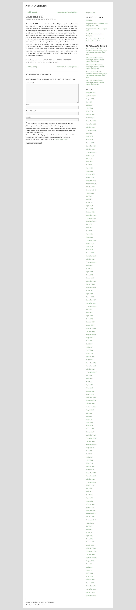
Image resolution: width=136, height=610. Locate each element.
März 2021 (89, 237)
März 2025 (89, 111)
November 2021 (91, 218)
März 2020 (89, 250)
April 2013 (89, 460)
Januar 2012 (90, 507)
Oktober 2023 (90, 149)
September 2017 (91, 306)
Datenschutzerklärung (61, 139)
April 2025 (89, 108)
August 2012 (90, 485)
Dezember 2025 (91, 92)
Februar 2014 (90, 429)
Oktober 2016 (90, 331)
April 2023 (89, 168)
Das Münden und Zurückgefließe (68, 12)
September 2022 (91, 190)
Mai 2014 (89, 419)
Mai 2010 (89, 570)
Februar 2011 (90, 542)
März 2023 (89, 171)
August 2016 (90, 338)
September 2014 (91, 407)
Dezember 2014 (91, 397)
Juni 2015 (89, 378)
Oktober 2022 (90, 187)
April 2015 (89, 385)
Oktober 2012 (90, 479)
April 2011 (89, 536)
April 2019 (89, 272)
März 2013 (89, 463)
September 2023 (91, 152)
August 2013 (90, 448)
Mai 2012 (89, 495)
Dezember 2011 (91, 510)
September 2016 (91, 334)
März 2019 (89, 275)
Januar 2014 (90, 432)
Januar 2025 (90, 118)
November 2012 (91, 476)
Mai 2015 (89, 382)
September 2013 (91, 444)
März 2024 (89, 140)
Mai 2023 (89, 165)
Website (28, 117)
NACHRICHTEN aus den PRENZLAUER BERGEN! (57, 60)
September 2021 (91, 221)
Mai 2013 (89, 457)
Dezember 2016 (91, 328)
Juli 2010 (89, 564)
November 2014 (91, 400)
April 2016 (89, 350)
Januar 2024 (90, 143)
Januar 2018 (90, 297)
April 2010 (89, 573)
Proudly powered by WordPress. (35, 605)
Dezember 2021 (91, 215)
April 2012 (89, 498)
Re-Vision (89, 20)
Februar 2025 (90, 114)
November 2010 (91, 551)
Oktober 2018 (90, 284)
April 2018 (89, 294)
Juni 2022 (89, 199)
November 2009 (91, 589)
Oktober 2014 (90, 404)
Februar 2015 (90, 391)
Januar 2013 (90, 470)
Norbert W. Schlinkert (36, 6)
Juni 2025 (89, 105)
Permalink (55, 62)
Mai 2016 (89, 347)
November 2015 (91, 366)
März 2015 (89, 388)
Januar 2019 (90, 278)
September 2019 (91, 262)
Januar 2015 (90, 394)
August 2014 (90, 410)
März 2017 (89, 319)
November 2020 (91, 240)
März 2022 (89, 209)
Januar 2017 (90, 325)
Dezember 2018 (91, 281)
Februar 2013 (90, 466)
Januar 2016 (90, 360)
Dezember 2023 (91, 146)
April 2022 (89, 206)
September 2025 (91, 96)
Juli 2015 (89, 375)
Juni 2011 (89, 529)
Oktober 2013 (90, 441)
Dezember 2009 (91, 586)
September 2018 (91, 287)
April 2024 (89, 136)
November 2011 (91, 514)
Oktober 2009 (90, 592)
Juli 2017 (89, 309)
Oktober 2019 (90, 259)
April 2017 (89, 316)
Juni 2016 (89, 344)
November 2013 (91, 438)
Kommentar (30, 83)
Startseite (90, 12)
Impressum (42, 602)
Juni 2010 (89, 567)
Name (28, 104)
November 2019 (91, 256)
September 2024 (91, 130)
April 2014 (89, 422)
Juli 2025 (89, 102)
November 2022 (91, 184)
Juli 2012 (89, 488)
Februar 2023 (90, 174)
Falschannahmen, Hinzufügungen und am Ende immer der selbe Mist (96, 52)
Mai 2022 (89, 202)
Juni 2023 (89, 162)
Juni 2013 (89, 454)
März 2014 (89, 426)
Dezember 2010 (91, 548)
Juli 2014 (89, 413)
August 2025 (90, 99)
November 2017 (91, 303)
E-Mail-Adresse (31, 111)
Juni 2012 (89, 492)
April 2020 (89, 246)
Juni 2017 (89, 312)
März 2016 (89, 353)
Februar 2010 (90, 580)
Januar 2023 (90, 177)
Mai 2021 (89, 231)
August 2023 (90, 155)
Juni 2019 (89, 265)
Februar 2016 (90, 356)
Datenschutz (50, 602)
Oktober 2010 (90, 554)
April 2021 (89, 234)
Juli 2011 (89, 526)
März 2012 (89, 501)
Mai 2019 (89, 268)
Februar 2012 (90, 504)
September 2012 (91, 482)
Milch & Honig (31, 12)
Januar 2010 (90, 583)
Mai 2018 (89, 290)
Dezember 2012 (91, 473)
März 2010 (89, 576)
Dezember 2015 (91, 363)
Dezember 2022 (91, 180)
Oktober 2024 (90, 127)
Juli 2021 (89, 224)
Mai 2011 (89, 532)
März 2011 (89, 539)
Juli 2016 (89, 341)
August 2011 (90, 523)
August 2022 (90, 193)
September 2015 (91, 372)
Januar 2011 (90, 545)
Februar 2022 (90, 212)
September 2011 (91, 520)
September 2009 (91, 595)
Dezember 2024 (91, 121)
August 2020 (90, 243)
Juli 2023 (89, 158)
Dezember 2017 (91, 300)
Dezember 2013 (91, 435)
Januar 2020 (90, 253)
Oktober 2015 (90, 369)
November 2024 (91, 124)
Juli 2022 (89, 196)
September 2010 (91, 558)
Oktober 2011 (90, 517)
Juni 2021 (89, 228)
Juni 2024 (89, 133)
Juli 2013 (89, 451)
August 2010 (90, 561)
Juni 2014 (89, 416)
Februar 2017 (90, 322)
